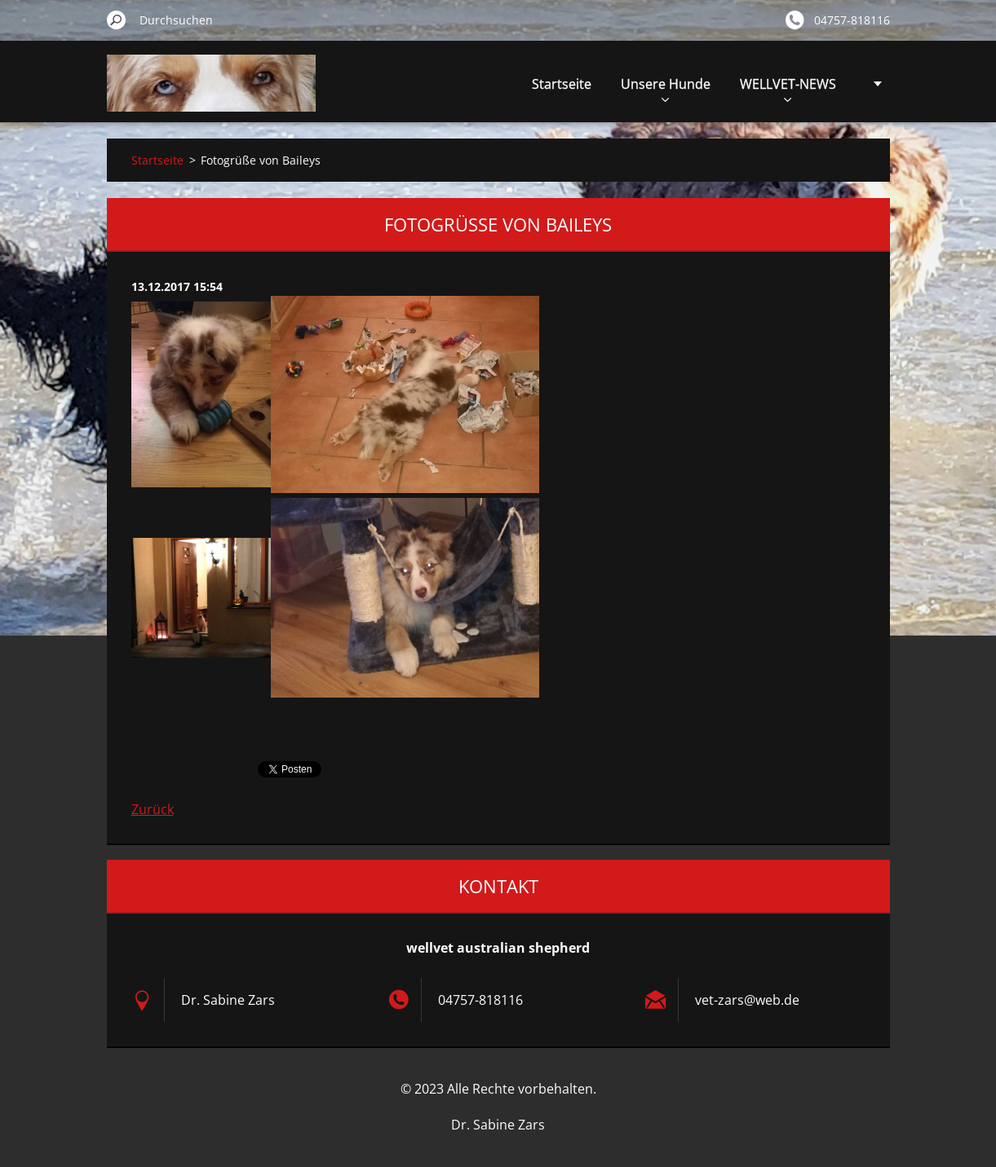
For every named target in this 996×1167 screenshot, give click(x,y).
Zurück (152, 809)
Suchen (116, 19)
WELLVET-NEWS (788, 88)
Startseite (561, 84)
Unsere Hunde (665, 88)
